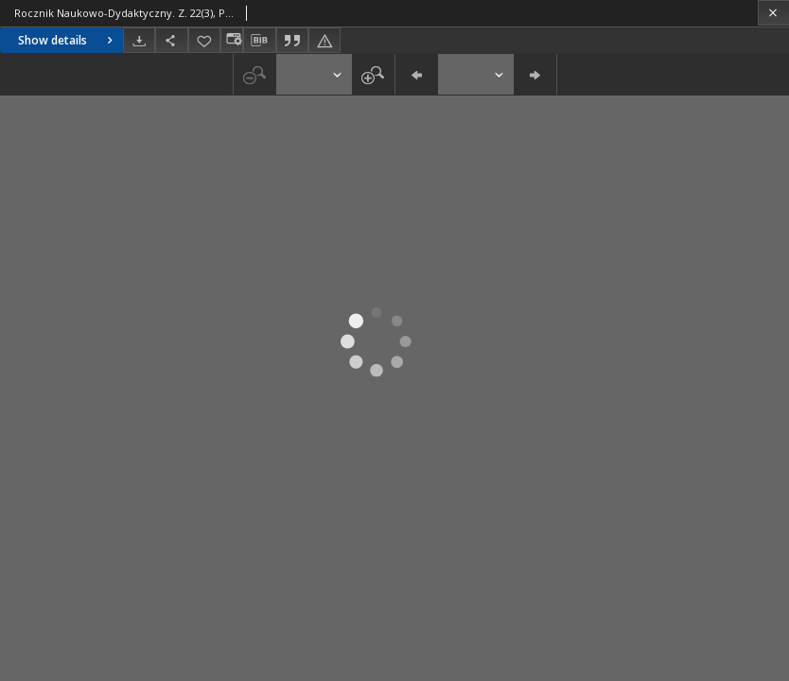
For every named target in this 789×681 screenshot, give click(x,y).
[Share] (171, 40)
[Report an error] (324, 40)
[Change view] (231, 40)
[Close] (773, 13)
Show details (67, 40)
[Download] (139, 40)
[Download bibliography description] (259, 40)
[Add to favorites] (204, 40)
